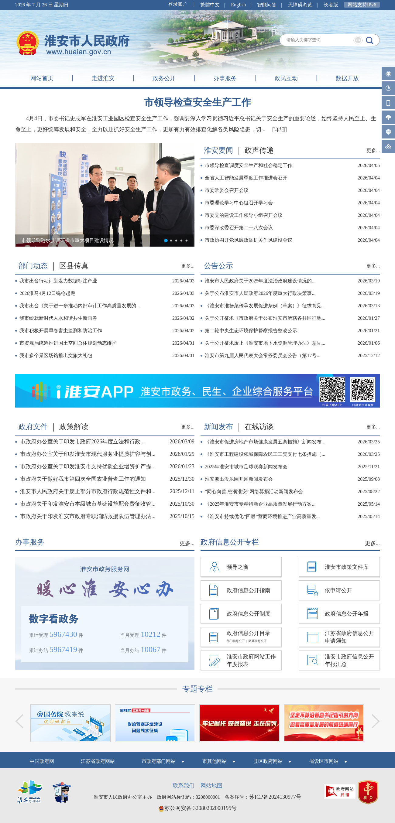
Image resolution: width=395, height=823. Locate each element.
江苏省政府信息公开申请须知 (349, 637)
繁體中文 (210, 4)
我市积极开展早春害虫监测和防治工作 (60, 330)
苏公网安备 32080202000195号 (197, 808)
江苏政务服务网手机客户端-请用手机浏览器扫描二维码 (388, 146)
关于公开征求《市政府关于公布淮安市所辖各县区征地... (265, 318)
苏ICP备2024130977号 (275, 797)
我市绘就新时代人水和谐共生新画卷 (58, 318)
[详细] (279, 129)
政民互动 (286, 78)
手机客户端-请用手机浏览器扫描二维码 (388, 117)
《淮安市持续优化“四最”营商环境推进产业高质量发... (262, 516)
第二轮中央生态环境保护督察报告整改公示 (251, 330)
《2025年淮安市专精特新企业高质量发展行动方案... (260, 504)
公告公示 (218, 266)
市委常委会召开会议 (227, 190)
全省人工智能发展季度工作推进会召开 (246, 177)
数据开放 (347, 78)
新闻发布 (218, 427)
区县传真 (73, 266)
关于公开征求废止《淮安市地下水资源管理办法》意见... (265, 343)
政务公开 (164, 78)
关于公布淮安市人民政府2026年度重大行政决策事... (260, 293)
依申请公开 (338, 590)
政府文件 (33, 427)
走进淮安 (103, 78)
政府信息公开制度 (248, 614)
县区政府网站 (268, 761)
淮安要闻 (218, 150)
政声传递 (259, 150)
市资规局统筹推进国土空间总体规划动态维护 (68, 343)
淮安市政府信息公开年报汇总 (349, 660)
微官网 (388, 103)
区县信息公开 (258, 641)
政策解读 (73, 427)
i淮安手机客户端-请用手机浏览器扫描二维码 (388, 132)
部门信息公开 (236, 641)
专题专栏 (197, 689)
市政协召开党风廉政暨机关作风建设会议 (248, 240)
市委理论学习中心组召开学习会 (239, 202)
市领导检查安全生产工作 (197, 102)
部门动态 (33, 266)
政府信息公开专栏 (230, 542)
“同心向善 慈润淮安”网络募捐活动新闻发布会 (254, 491)
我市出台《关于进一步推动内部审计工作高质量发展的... (79, 305)
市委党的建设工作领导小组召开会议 (244, 215)
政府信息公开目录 (248, 633)
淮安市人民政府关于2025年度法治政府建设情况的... (260, 280)
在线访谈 (259, 427)
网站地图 (211, 786)
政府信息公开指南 (248, 590)
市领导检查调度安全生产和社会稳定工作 (248, 165)
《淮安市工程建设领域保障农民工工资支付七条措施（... (265, 454)
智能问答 (388, 73)
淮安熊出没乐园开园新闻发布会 (239, 479)
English (238, 4)
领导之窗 (238, 567)
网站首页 (41, 78)
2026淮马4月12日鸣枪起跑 (47, 293)
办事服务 (225, 78)
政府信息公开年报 (347, 614)
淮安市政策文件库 (347, 567)
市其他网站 (214, 761)
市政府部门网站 (159, 761)
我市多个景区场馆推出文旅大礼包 (55, 355)
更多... (373, 150)
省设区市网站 (323, 761)
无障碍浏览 (300, 4)
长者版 (331, 4)
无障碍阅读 (388, 88)
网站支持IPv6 (362, 4)
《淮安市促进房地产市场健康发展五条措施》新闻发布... (265, 441)
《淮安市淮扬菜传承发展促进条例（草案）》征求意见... (265, 305)
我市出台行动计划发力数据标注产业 (58, 280)
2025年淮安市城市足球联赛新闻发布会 (246, 466)
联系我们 (183, 786)
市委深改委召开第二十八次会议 (239, 227)
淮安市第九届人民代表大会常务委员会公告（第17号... (262, 355)
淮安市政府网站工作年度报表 (251, 660)
